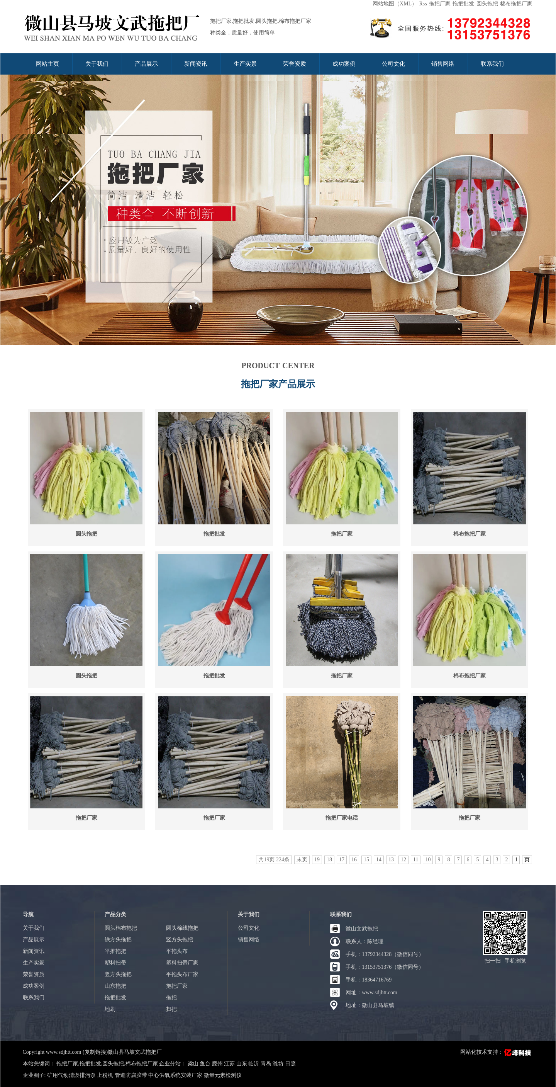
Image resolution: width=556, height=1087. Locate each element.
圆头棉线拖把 (182, 928)
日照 (290, 1064)
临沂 (254, 1064)
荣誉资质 (294, 64)
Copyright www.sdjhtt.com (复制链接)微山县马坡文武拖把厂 (92, 1052)
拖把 (171, 997)
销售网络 (442, 64)
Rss (423, 4)
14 (378, 859)
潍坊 (279, 1064)
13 (391, 859)
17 (341, 859)
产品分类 (115, 914)
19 (317, 859)
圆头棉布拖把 (121, 928)
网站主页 (47, 64)
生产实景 (245, 64)
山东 (242, 1064)
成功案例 (344, 64)
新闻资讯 (195, 64)
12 (403, 859)
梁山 (194, 1064)
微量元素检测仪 (223, 1075)
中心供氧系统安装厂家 (175, 1075)
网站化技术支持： (496, 1052)
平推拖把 (115, 951)
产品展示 (146, 64)
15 (366, 859)
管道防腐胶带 (131, 1075)
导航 (28, 914)
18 (329, 859)
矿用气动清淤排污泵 (71, 1075)
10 (428, 859)
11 (415, 859)
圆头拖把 (487, 4)
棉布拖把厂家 (516, 4)
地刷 (110, 1009)
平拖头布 (177, 951)
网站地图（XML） (395, 4)
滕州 (218, 1064)
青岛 (267, 1064)
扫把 (171, 1009)
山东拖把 (115, 986)
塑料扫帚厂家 (182, 963)
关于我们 (96, 64)
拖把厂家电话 (341, 818)
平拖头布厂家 (182, 974)
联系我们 (492, 64)
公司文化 (393, 64)
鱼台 (206, 1064)
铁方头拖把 (118, 939)
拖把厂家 (440, 4)
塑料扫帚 (115, 963)
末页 (302, 859)
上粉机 (105, 1075)
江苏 (230, 1064)
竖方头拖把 (179, 939)
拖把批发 (463, 4)
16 (354, 859)
